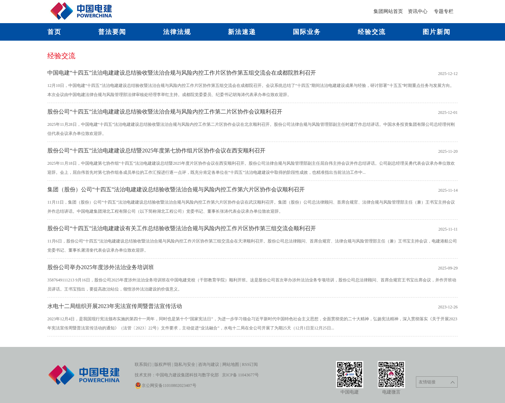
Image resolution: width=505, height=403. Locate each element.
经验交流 (372, 31)
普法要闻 (112, 31)
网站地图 (230, 364)
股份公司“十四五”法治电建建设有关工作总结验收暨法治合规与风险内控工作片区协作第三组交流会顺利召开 (181, 228)
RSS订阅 (250, 364)
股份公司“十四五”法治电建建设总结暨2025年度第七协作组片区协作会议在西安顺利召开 (156, 150)
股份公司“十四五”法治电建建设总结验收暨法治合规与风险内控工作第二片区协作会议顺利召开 (164, 112)
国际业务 (307, 31)
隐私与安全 (184, 364)
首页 (54, 31)
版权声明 (162, 364)
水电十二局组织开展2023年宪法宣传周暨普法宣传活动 (114, 306)
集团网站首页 (388, 11)
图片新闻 (437, 31)
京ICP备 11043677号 (240, 375)
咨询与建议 (208, 364)
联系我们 (143, 364)
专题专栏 (443, 11)
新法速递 (242, 31)
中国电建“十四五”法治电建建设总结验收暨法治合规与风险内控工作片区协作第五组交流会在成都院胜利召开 (181, 73)
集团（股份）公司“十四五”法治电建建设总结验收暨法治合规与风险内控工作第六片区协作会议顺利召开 (176, 189)
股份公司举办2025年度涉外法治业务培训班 (100, 267)
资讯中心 (418, 11)
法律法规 (177, 31)
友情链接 (437, 382)
